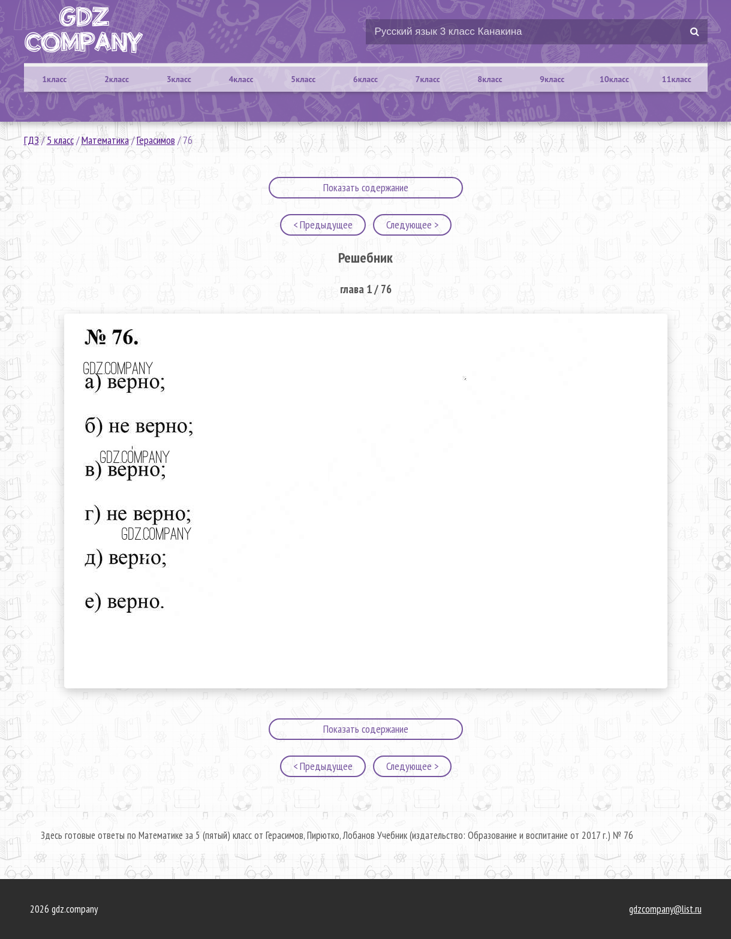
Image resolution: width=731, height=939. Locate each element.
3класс (179, 79)
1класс (54, 79)
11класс (676, 79)
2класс (116, 79)
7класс (428, 79)
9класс (552, 79)
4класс (240, 79)
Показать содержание (365, 187)
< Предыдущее (323, 224)
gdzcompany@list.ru (665, 909)
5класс (303, 79)
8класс (489, 79)
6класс (365, 79)
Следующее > (412, 224)
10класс (614, 79)
